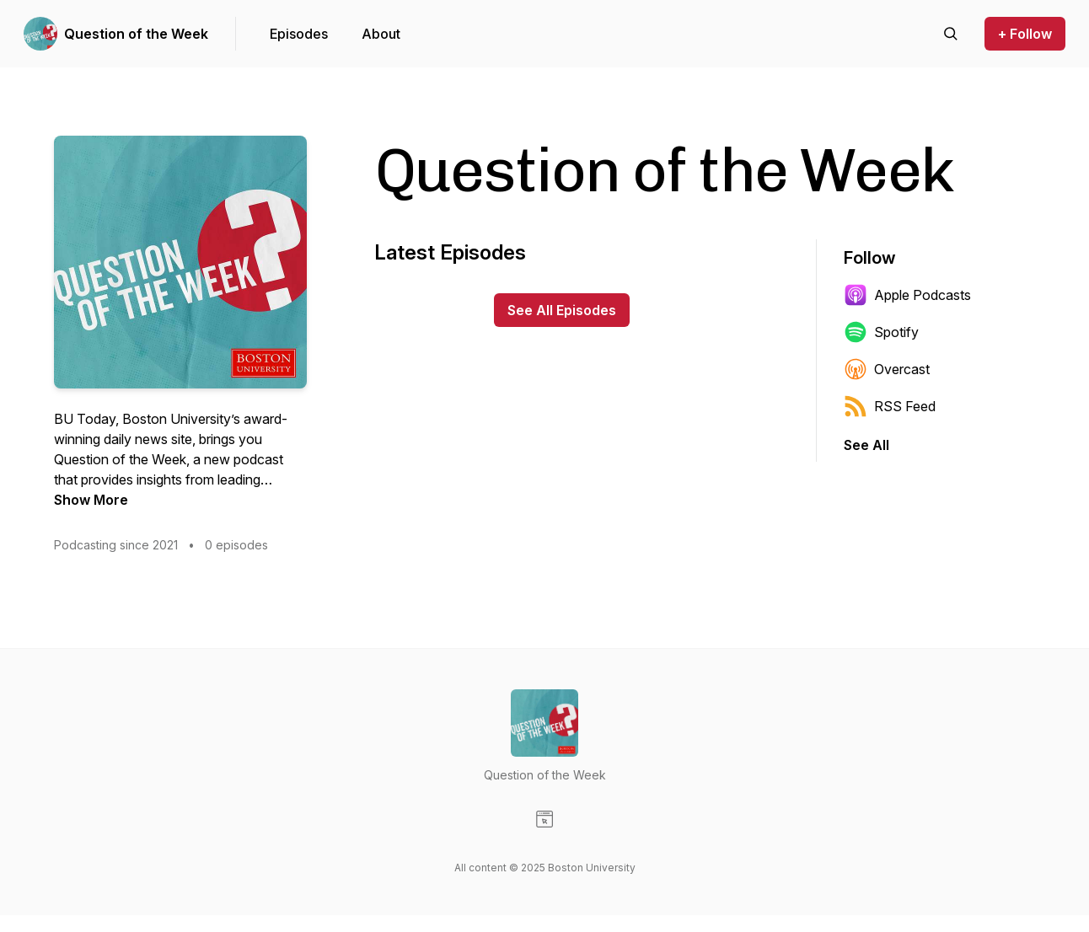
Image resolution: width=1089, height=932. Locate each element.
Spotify (881, 332)
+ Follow (1025, 33)
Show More (91, 499)
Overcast (887, 369)
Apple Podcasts (907, 295)
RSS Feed (890, 406)
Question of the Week (136, 33)
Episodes (299, 33)
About (381, 33)
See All (866, 445)
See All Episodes (561, 310)
